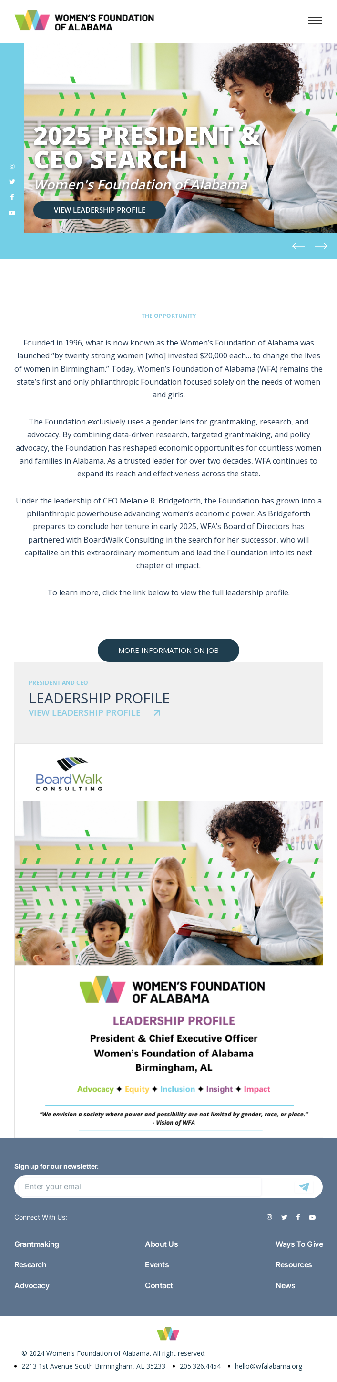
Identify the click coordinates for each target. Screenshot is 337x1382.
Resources (294, 1264)
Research (30, 1264)
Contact (159, 1285)
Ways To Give (299, 1244)
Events (157, 1264)
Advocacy (31, 1285)
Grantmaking (36, 1244)
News (285, 1285)
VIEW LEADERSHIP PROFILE (99, 210)
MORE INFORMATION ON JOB (168, 650)
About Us (161, 1244)
